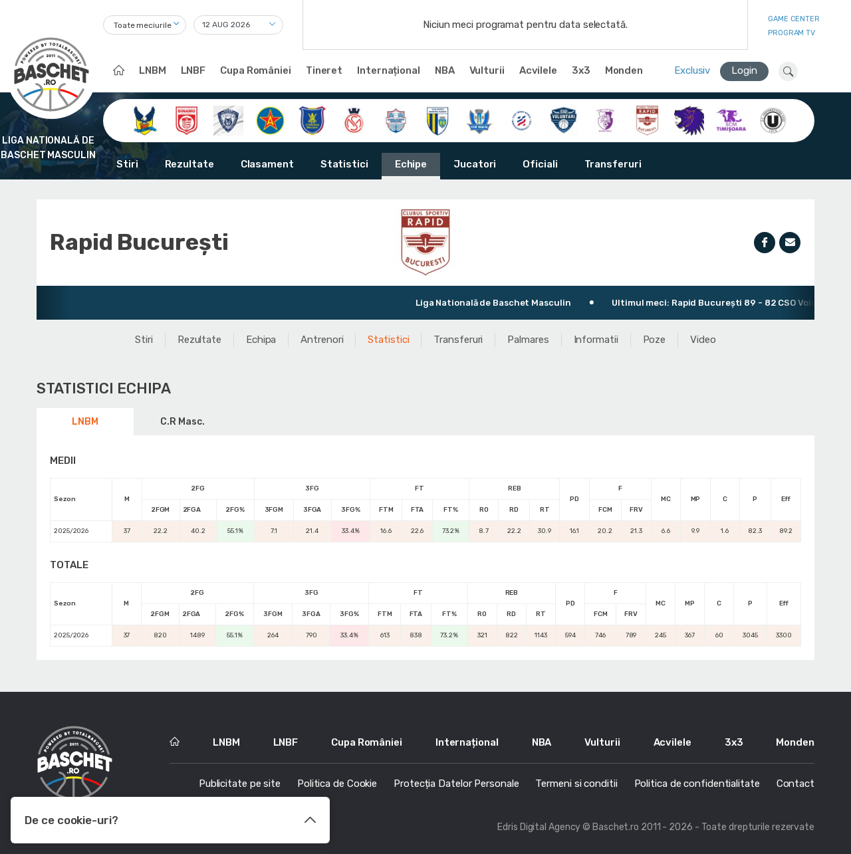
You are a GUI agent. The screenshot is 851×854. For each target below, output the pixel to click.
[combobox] (144, 25)
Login (744, 70)
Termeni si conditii (576, 784)
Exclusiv (692, 70)
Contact (795, 784)
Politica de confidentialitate (697, 784)
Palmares (527, 340)
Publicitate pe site (240, 784)
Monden (624, 70)
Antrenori (322, 340)
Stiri (127, 164)
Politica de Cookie (337, 784)
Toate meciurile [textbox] (143, 25)
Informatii (596, 340)
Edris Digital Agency (538, 827)
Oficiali (540, 164)
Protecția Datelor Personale (456, 784)
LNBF (193, 70)
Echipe (411, 164)
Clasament (267, 164)
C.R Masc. (182, 421)
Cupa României (255, 70)
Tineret (324, 70)
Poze (654, 340)
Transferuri (613, 164)
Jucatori (474, 164)
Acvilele (538, 70)
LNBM (152, 70)
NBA (445, 70)
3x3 (581, 70)
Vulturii (487, 70)
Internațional (388, 70)
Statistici (344, 164)
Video (703, 340)
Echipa (261, 340)
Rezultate (189, 164)
